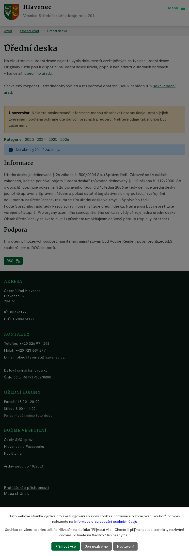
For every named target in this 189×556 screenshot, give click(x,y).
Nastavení (125, 546)
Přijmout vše (65, 546)
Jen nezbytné (96, 546)
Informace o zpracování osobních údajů (105, 521)
